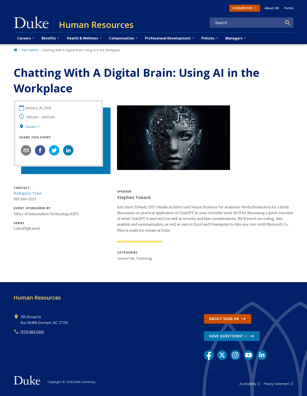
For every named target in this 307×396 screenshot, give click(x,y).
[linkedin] (68, 150)
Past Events (30, 50)
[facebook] (40, 150)
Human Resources (37, 297)
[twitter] (54, 150)
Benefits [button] (49, 38)
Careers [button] (24, 38)
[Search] (287, 23)
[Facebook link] (209, 355)
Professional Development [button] (168, 38)
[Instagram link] (235, 355)
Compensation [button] (121, 38)
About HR (272, 8)
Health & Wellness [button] (82, 38)
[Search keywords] (246, 23)
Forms (288, 8)
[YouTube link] (248, 355)
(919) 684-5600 (32, 331)
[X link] (222, 355)
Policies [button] (207, 38)
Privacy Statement (276, 384)
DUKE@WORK (243, 8)
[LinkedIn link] (262, 355)
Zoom (31, 127)
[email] (26, 150)
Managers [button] (234, 38)
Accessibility (247, 384)
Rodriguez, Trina (27, 193)
